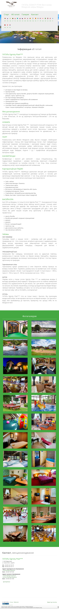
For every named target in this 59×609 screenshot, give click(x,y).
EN (27, 20)
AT (7, 26)
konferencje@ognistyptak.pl (10, 577)
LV (47, 20)
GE (43, 20)
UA (10, 20)
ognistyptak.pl (6, 581)
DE (25, 20)
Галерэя (25, 14)
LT (12, 20)
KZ (17, 20)
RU (7, 20)
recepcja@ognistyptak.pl (9, 570)
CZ (22, 20)
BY (5, 20)
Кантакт (34, 14)
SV (45, 20)
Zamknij (58, 607)
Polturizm (16, 602)
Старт (6, 14)
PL (15, 20)
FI (52, 20)
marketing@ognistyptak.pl (9, 575)
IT (38, 20)
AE (5, 26)
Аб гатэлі (15, 14)
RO (30, 20)
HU (33, 20)
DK (50, 20)
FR (40, 20)
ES (35, 20)
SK (20, 20)
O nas (11, 602)
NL (10, 26)
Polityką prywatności (29, 606)
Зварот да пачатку (52, 602)
